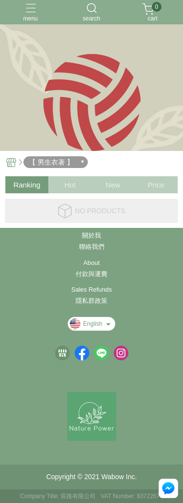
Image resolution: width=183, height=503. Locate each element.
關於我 (91, 236)
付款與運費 (91, 274)
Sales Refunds (91, 290)
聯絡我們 (91, 247)
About (91, 263)
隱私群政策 (91, 301)
